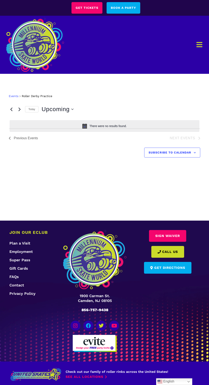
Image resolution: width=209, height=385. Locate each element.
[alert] (104, 126)
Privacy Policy (22, 294)
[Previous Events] (11, 109)
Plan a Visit (19, 243)
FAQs (14, 277)
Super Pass (19, 260)
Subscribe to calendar (170, 152)
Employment (21, 252)
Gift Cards (18, 269)
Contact (16, 285)
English (165, 381)
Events (13, 96)
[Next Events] (19, 109)
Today (31, 109)
